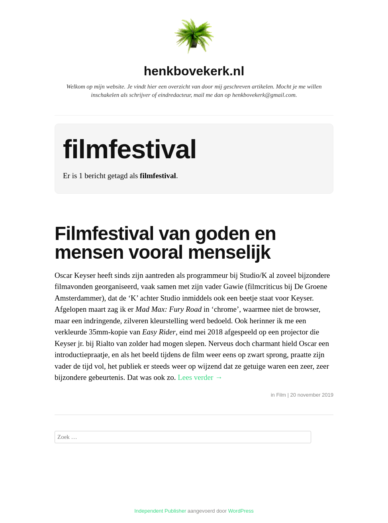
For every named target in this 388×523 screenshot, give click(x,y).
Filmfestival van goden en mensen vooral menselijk (165, 243)
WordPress (241, 511)
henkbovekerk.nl (194, 71)
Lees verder (200, 377)
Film (281, 395)
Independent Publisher (160, 511)
